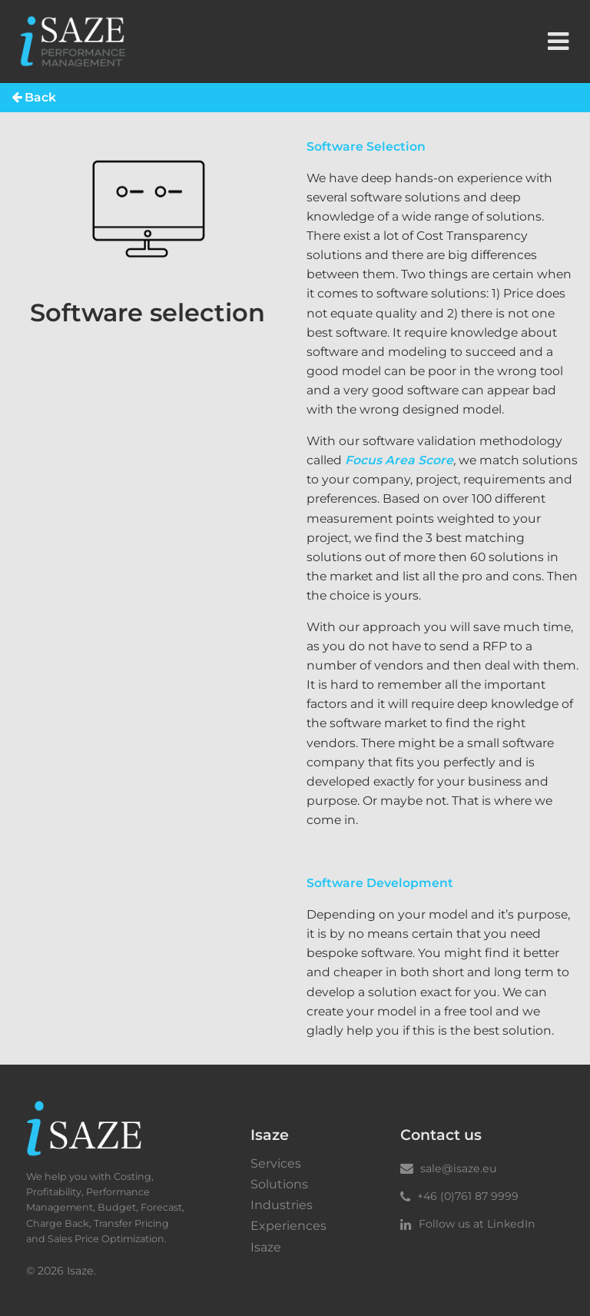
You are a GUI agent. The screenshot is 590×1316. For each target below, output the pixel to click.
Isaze (265, 1247)
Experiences (288, 1226)
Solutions (279, 1184)
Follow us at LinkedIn (467, 1224)
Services (275, 1164)
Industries (281, 1205)
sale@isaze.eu (448, 1168)
